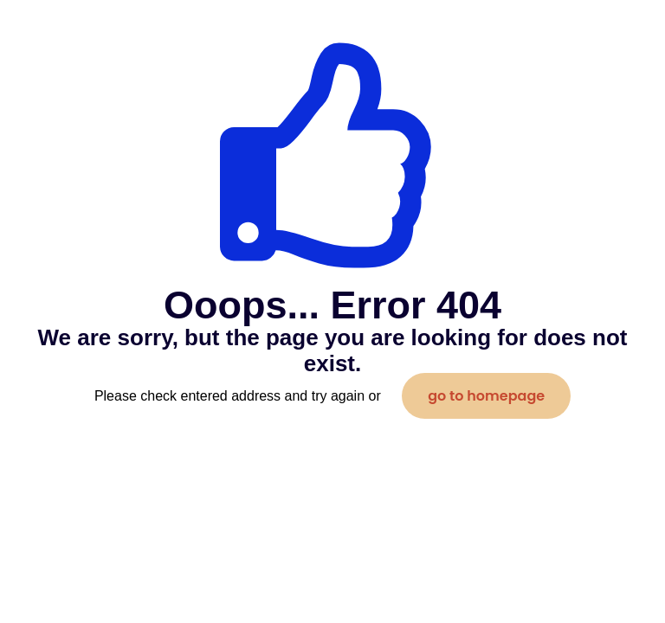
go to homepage (486, 396)
